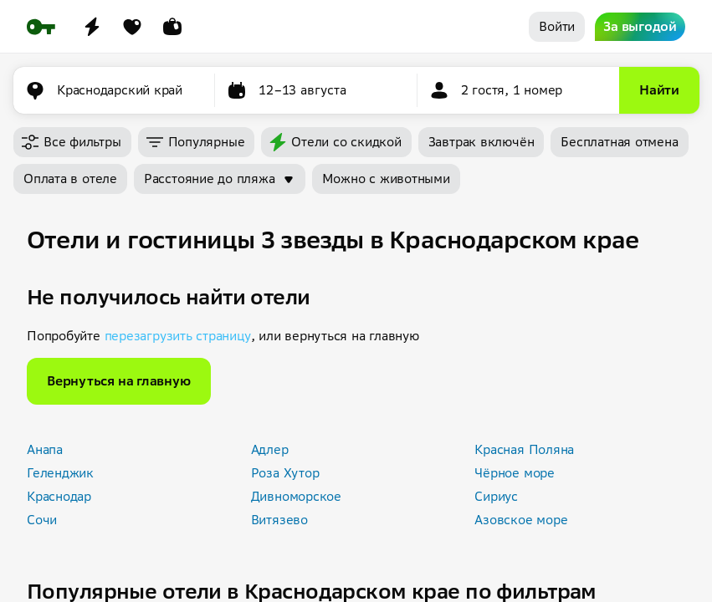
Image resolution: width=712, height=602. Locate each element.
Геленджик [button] (60, 473)
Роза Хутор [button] (285, 473)
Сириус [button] (496, 496)
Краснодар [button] (59, 496)
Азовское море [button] (520, 520)
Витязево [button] (279, 520)
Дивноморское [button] (296, 496)
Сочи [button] (42, 520)
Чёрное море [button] (514, 473)
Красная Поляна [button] (524, 449)
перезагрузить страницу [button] (178, 336)
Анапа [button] (45, 449)
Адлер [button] (270, 449)
